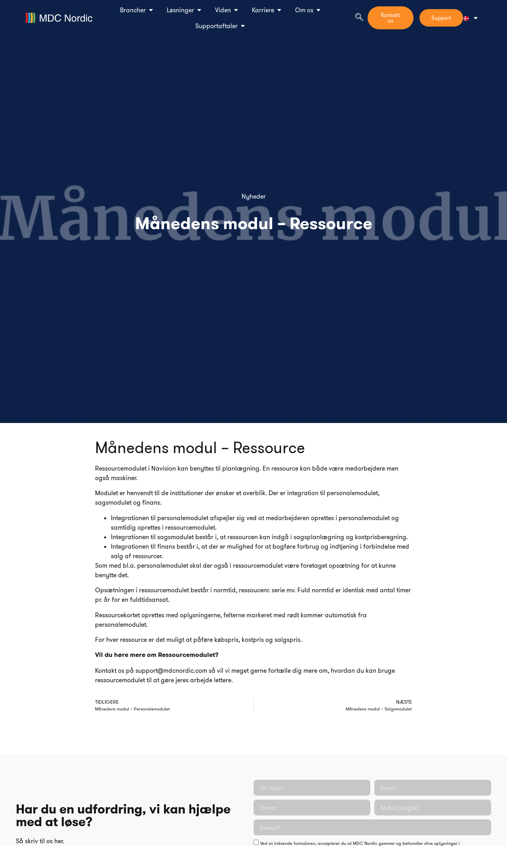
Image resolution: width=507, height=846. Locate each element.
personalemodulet (352, 493)
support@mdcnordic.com (171, 670)
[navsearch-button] (359, 18)
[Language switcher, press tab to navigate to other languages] (470, 18)
